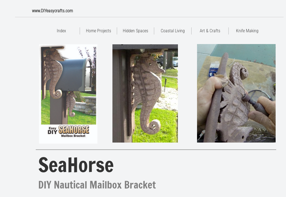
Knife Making (247, 30)
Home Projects (98, 30)
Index (61, 30)
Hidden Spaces (135, 30)
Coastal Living (173, 30)
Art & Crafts (210, 30)
